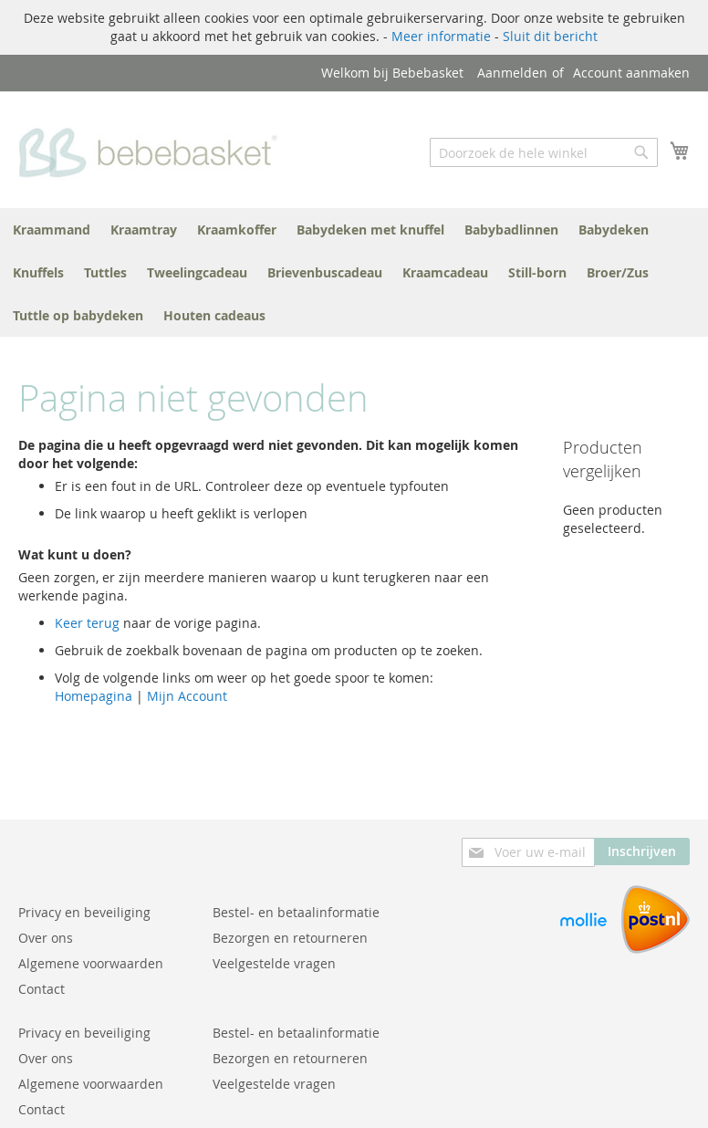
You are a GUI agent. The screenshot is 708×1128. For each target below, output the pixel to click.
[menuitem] (51, 229)
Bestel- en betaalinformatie (296, 912)
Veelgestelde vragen (274, 963)
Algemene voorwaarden (90, 963)
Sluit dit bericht (550, 36)
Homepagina (93, 696)
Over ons (45, 937)
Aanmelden (512, 72)
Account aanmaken (631, 72)
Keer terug (87, 623)
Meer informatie (441, 36)
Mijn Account (187, 696)
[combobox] (544, 152)
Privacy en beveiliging (84, 912)
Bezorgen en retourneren (290, 937)
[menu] (354, 272)
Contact (41, 988)
